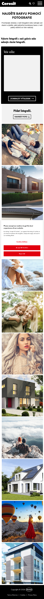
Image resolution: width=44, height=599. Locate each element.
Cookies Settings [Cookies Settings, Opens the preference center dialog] (22, 241)
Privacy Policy (32, 595)
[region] (22, 239)
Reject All (22, 254)
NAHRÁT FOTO (22, 116)
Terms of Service (12, 595)
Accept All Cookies (22, 247)
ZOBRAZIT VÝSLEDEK (22, 98)
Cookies (22, 595)
